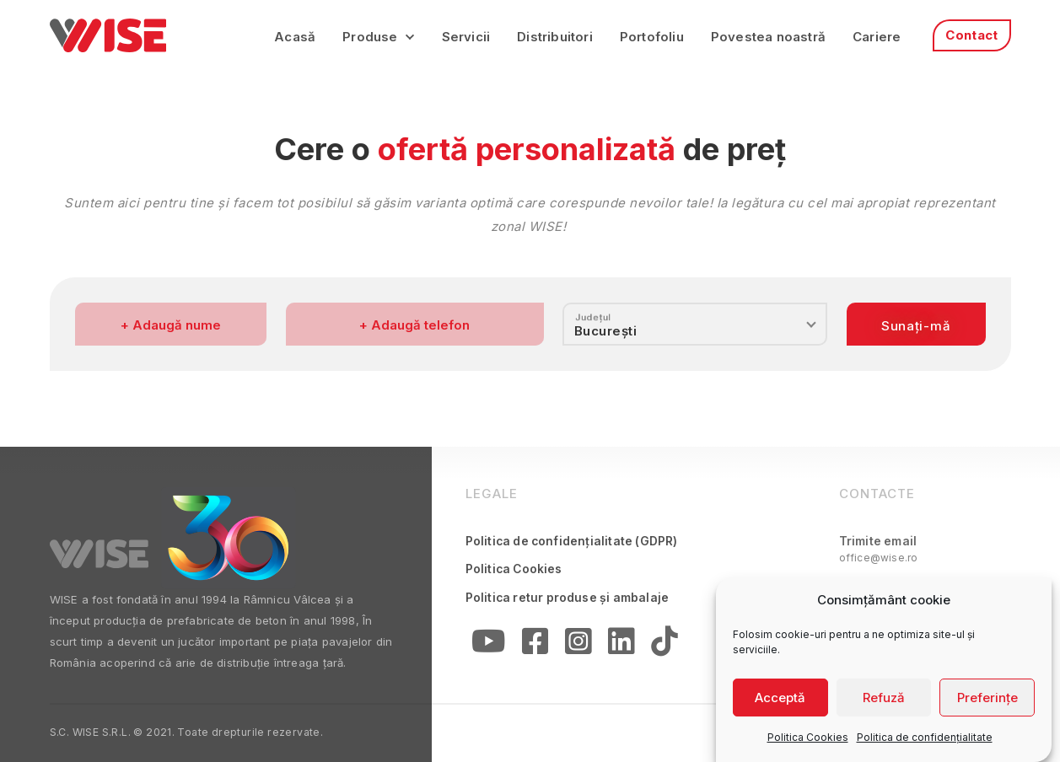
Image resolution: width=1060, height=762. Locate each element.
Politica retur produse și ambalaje (567, 597)
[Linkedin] (622, 645)
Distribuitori (555, 37)
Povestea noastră (768, 37)
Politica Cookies (807, 744)
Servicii (466, 37)
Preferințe (987, 703)
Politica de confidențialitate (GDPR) (571, 541)
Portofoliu (652, 37)
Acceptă (780, 703)
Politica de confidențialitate (925, 744)
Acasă (294, 37)
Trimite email (878, 549)
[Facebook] (536, 645)
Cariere (877, 37)
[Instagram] (579, 645)
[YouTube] (489, 645)
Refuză (884, 703)
